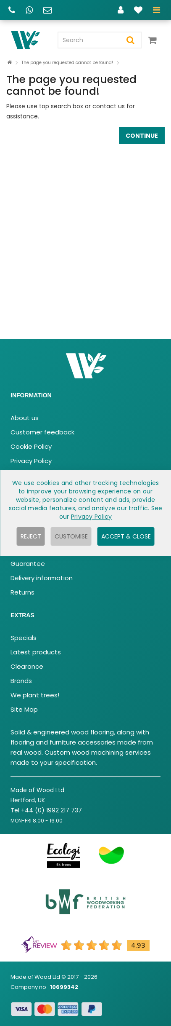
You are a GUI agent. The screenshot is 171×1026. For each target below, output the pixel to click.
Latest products (36, 652)
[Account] (121, 11)
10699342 (64, 987)
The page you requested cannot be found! (67, 62)
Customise (71, 536)
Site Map (24, 709)
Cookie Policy (31, 446)
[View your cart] (154, 43)
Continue (142, 135)
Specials (24, 637)
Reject (31, 536)
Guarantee (28, 563)
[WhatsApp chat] (29, 11)
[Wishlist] (138, 11)
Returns (22, 592)
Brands (21, 680)
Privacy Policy (31, 460)
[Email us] (47, 11)
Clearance (27, 666)
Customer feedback (42, 432)
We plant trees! (35, 695)
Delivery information (42, 577)
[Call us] (12, 11)
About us (25, 417)
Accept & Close (126, 536)
